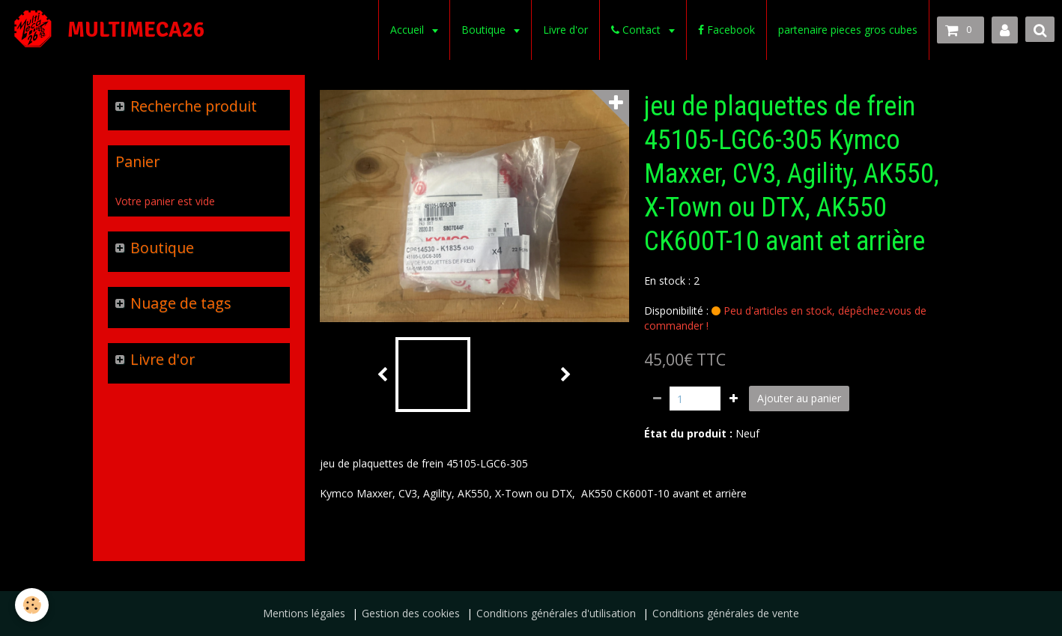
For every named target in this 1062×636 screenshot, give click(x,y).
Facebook (726, 29)
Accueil (408, 29)
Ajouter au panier (799, 398)
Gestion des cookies (411, 613)
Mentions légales (304, 613)
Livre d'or (565, 29)
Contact (637, 29)
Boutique (485, 29)
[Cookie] (32, 605)
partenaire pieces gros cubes (847, 29)
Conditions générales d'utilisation (556, 613)
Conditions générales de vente (725, 613)
